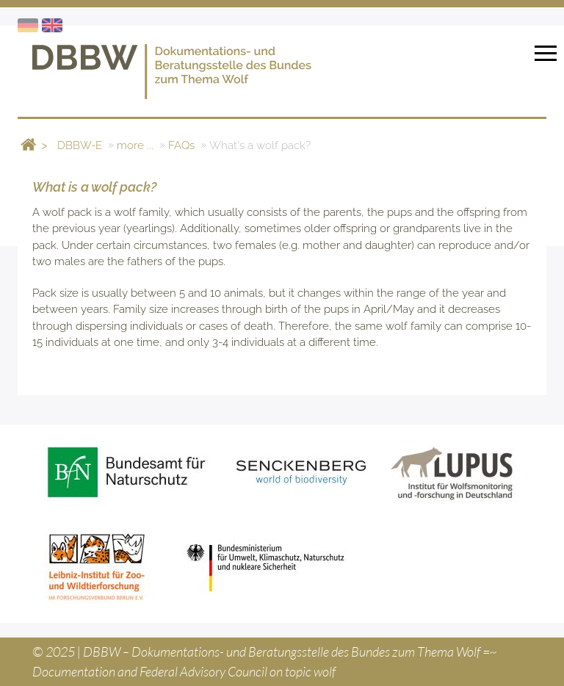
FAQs (181, 144)
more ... (135, 144)
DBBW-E (79, 144)
